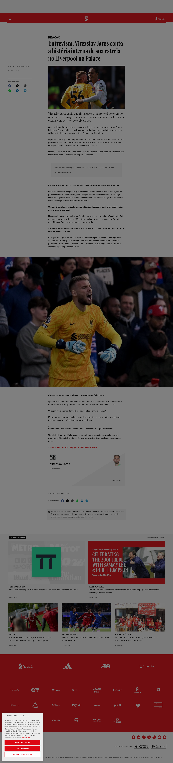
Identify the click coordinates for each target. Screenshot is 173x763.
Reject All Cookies (22, 748)
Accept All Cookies (22, 742)
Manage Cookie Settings (22, 754)
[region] (22, 737)
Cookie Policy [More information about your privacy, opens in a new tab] (26, 738)
